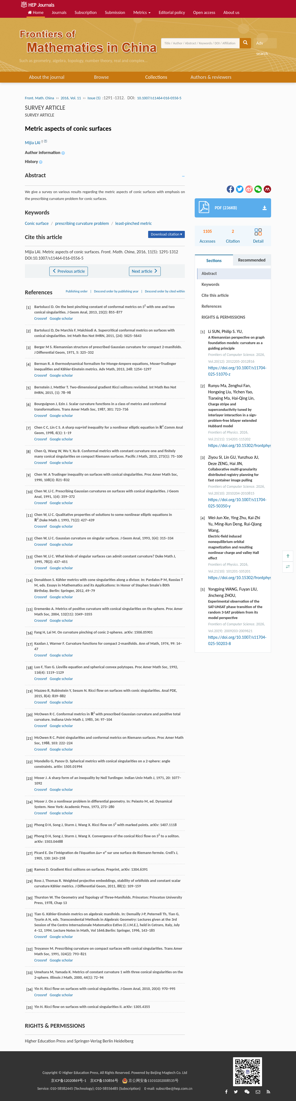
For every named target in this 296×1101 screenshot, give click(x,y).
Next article (145, 271)
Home (36, 12)
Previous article (68, 271)
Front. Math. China (39, 98)
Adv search (262, 44)
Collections (156, 77)
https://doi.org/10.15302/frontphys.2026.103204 (252, 577)
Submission (115, 12)
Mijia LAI (33, 142)
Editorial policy (172, 12)
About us (231, 12)
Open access (204, 12)
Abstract (209, 273)
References (212, 306)
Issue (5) (94, 98)
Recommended (252, 260)
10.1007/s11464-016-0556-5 (159, 98)
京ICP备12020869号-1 (68, 1080)
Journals (59, 12)
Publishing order (77, 291)
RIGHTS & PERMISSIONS (223, 317)
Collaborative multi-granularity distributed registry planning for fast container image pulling (233, 475)
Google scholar (61, 318)
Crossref (40, 318)
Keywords (210, 284)
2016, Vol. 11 (71, 98)
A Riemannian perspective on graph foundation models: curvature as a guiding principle (236, 343)
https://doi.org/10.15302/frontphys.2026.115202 (252, 445)
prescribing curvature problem (82, 223)
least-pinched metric (133, 223)
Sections (214, 260)
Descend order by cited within (165, 291)
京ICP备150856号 (104, 1080)
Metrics (142, 12)
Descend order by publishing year (116, 291)
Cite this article (215, 295)
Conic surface (37, 223)
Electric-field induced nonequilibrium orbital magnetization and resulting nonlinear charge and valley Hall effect (233, 547)
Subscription (86, 12)
